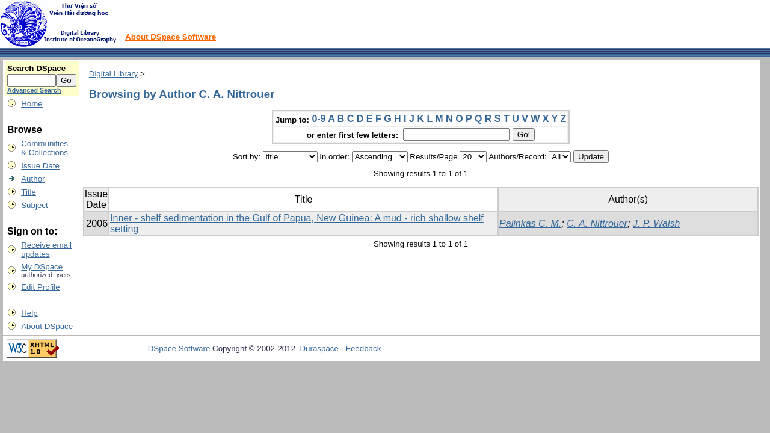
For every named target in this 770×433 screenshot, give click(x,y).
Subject (34, 205)
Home (32, 103)
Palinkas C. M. (530, 223)
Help (29, 313)
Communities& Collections (44, 148)
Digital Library (113, 73)
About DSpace (47, 326)
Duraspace (319, 348)
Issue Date (40, 165)
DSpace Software (179, 348)
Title (28, 192)
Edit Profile (40, 287)
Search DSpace (36, 68)
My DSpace (42, 266)
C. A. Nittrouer (597, 223)
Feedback (363, 348)
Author (33, 178)
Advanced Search (34, 90)
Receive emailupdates (46, 250)
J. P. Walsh (656, 223)
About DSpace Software (170, 36)
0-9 (318, 119)
